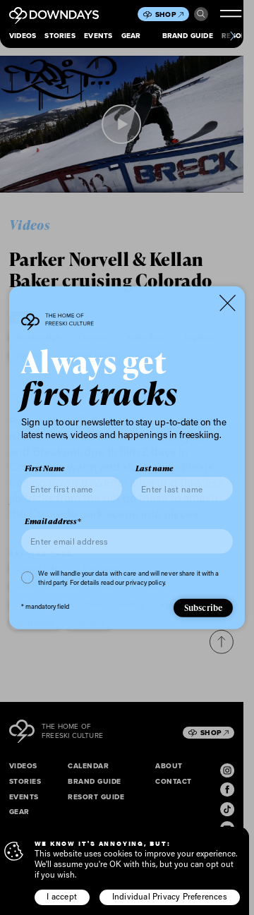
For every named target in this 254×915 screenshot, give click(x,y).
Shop (169, 14)
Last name (154, 468)
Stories (59, 35)
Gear (131, 35)
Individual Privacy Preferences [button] (169, 896)
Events (98, 35)
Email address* (53, 521)
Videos (22, 35)
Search (201, 14)
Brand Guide (187, 35)
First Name (44, 468)
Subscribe (203, 608)
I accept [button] (62, 896)
